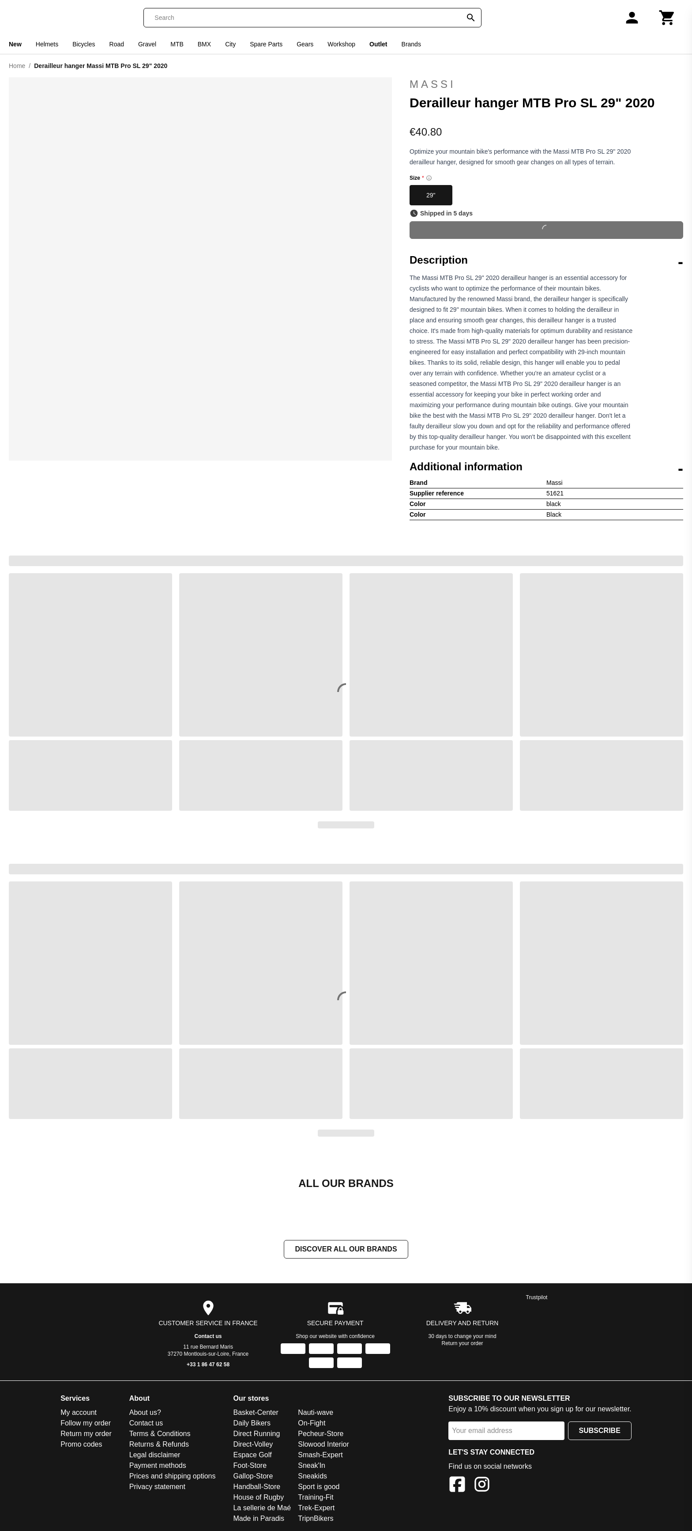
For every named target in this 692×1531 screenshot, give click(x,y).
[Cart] (667, 17)
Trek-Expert (316, 1508)
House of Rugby (258, 1497)
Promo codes (81, 1444)
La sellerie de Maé (262, 1508)
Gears (305, 44)
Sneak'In (311, 1465)
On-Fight (311, 1423)
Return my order (86, 1433)
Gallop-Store (253, 1476)
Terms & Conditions (160, 1433)
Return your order (462, 1343)
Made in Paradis (258, 1518)
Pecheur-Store (320, 1433)
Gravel (147, 44)
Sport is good (318, 1486)
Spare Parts (266, 44)
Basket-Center (255, 1412)
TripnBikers (315, 1518)
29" (431, 195)
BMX (204, 44)
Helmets (47, 44)
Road (116, 44)
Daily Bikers (251, 1423)
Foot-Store (250, 1465)
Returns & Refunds (159, 1444)
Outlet (378, 44)
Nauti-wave (315, 1412)
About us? (145, 1412)
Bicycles (83, 44)
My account (78, 1412)
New (15, 44)
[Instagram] (482, 1485)
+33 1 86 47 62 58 (208, 1364)
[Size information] (429, 178)
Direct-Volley (253, 1444)
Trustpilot (537, 1297)
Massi (546, 84)
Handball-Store (256, 1486)
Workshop (341, 44)
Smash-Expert (320, 1455)
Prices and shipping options (172, 1476)
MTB (177, 44)
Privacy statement (157, 1486)
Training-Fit (315, 1497)
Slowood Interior (323, 1444)
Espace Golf (252, 1455)
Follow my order (85, 1423)
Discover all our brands (346, 1249)
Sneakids (312, 1476)
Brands (411, 44)
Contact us (208, 1336)
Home (17, 65)
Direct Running (256, 1433)
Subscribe (600, 1430)
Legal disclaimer (155, 1455)
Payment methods (157, 1465)
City (230, 44)
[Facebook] (457, 1485)
